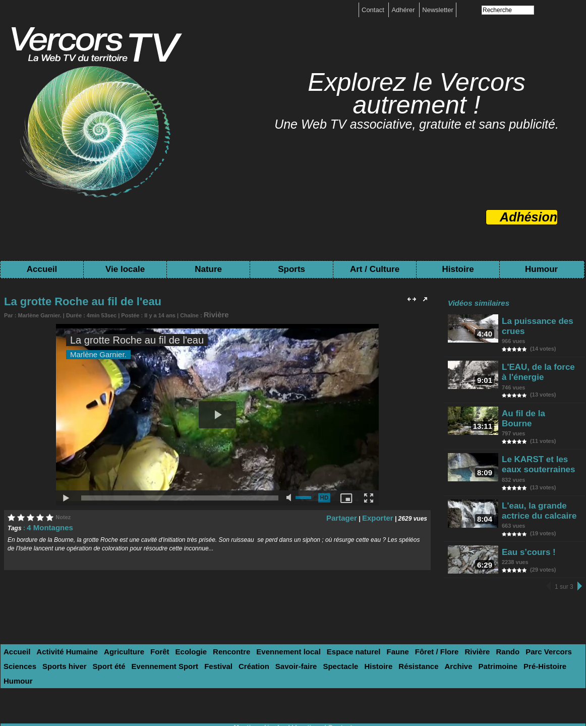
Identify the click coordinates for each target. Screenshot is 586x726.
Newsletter (437, 10)
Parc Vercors (473, 626)
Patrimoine (352, 639)
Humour (541, 269)
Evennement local (249, 626)
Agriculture (107, 626)
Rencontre (200, 626)
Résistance (284, 639)
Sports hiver (551, 626)
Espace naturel (305, 626)
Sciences (512, 626)
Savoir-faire (178, 639)
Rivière (213, 313)
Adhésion (528, 217)
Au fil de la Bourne (535, 401)
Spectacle (217, 639)
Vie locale (125, 269)
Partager (351, 514)
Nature (208, 269)
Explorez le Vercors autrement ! (416, 93)
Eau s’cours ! (526, 523)
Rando (438, 626)
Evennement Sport (65, 639)
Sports (291, 269)
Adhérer (404, 10)
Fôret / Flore (376, 626)
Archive (319, 639)
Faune (343, 626)
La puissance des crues (543, 320)
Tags (327, 692)
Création (142, 639)
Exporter (380, 514)
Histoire (458, 269)
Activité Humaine (57, 626)
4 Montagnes (45, 524)
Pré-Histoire (393, 639)
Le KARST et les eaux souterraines (539, 444)
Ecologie (165, 626)
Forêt (138, 626)
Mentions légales (262, 684)
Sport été (17, 639)
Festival (111, 639)
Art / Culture (374, 269)
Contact (374, 10)
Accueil (42, 269)
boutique (308, 684)
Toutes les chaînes (282, 692)
